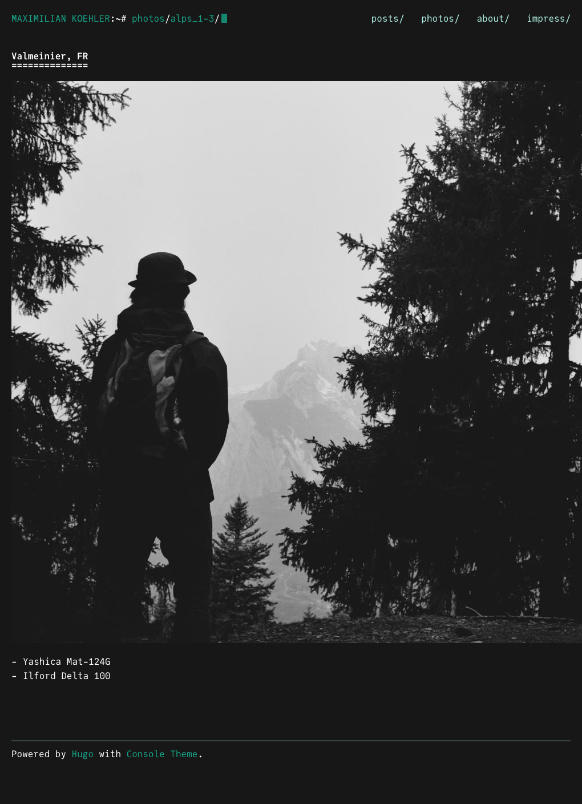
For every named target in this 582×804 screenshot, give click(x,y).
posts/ (388, 18)
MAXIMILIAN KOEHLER (60, 18)
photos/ (440, 18)
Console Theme (162, 753)
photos (148, 18)
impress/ (549, 18)
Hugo (83, 753)
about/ (493, 18)
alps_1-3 (192, 18)
